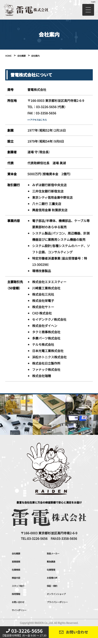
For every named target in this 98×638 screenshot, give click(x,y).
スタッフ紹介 (21, 585)
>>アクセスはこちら (41, 119)
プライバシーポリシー (62, 601)
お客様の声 (54, 577)
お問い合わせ (21, 601)
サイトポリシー (23, 609)
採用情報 (18, 593)
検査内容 (18, 577)
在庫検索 (18, 569)
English (92, 1)
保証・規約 (54, 585)
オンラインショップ (61, 593)
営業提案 (18, 561)
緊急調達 (53, 561)
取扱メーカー (56, 553)
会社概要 (18, 553)
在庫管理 (53, 569)
